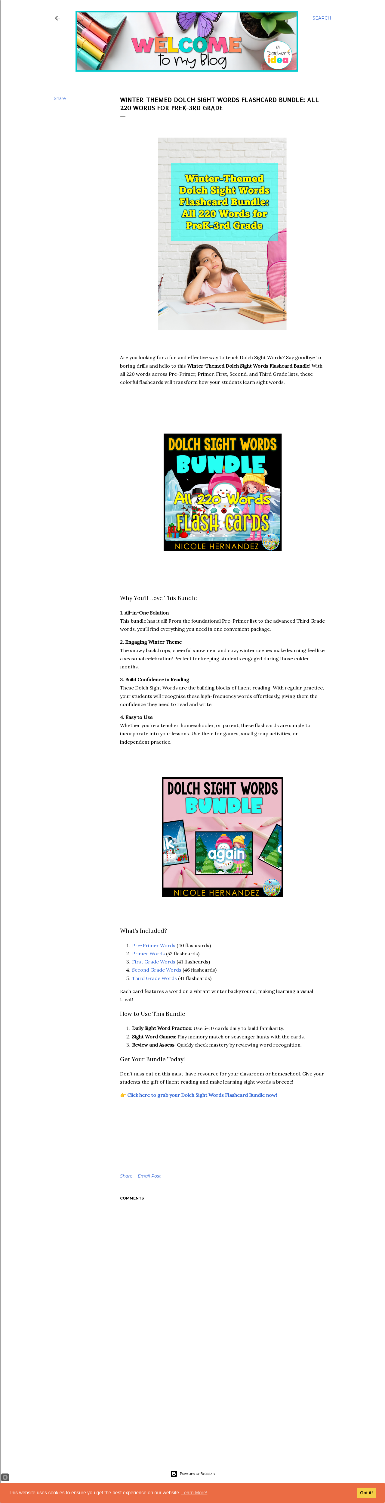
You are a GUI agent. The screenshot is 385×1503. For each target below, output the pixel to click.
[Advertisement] (222, 1398)
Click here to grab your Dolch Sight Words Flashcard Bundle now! (202, 1095)
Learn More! (194, 1492)
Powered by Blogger (192, 1473)
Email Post (149, 1176)
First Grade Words (153, 962)
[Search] (322, 18)
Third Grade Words (154, 978)
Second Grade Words (157, 970)
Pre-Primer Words (153, 945)
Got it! (366, 1492)
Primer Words (148, 954)
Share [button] (60, 98)
